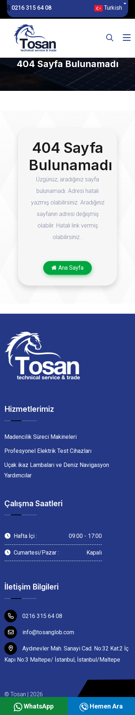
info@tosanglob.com (39, 632)
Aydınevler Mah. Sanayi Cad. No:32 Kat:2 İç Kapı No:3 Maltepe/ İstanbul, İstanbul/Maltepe (66, 652)
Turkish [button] (108, 8)
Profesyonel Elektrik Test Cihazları (47, 450)
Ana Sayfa (67, 267)
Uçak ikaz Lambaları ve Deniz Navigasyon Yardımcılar (56, 470)
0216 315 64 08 (27, 7)
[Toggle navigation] (127, 38)
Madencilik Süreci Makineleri (40, 436)
